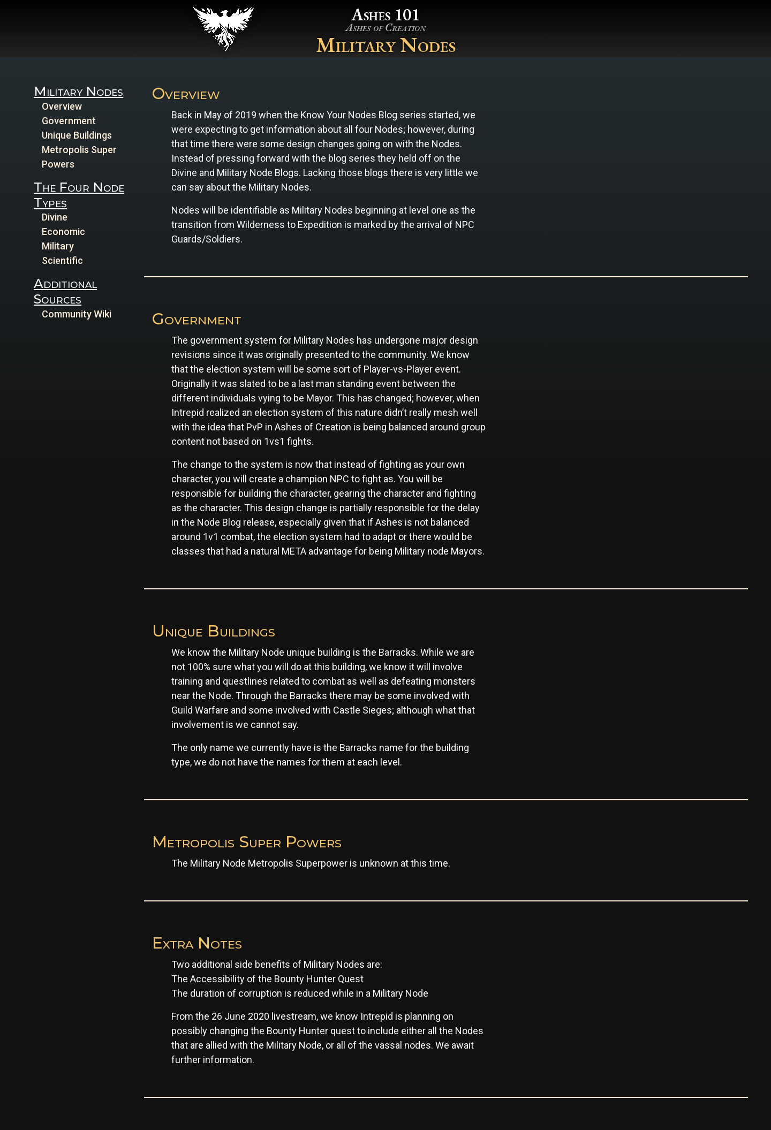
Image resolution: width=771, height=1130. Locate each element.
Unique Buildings (77, 135)
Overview (62, 106)
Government (69, 120)
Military (58, 246)
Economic (63, 231)
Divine (54, 217)
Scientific (62, 260)
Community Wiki (76, 314)
